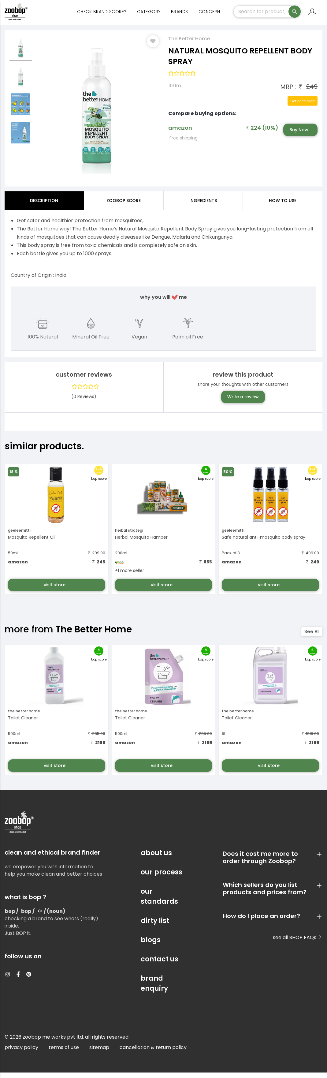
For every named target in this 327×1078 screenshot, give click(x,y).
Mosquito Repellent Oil (31, 542)
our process (161, 877)
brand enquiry (154, 989)
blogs (151, 945)
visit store (55, 590)
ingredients (203, 206)
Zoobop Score (123, 206)
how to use (282, 206)
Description (44, 206)
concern (209, 15)
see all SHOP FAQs (297, 942)
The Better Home (189, 43)
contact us (159, 964)
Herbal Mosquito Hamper (141, 542)
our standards (159, 902)
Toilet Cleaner (23, 723)
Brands (179, 15)
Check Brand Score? (102, 15)
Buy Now (298, 135)
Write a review (243, 402)
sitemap (99, 1052)
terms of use (64, 1052)
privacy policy (21, 1052)
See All (311, 636)
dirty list (155, 926)
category (149, 15)
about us (156, 858)
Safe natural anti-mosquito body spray (263, 542)
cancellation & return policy (153, 1052)
